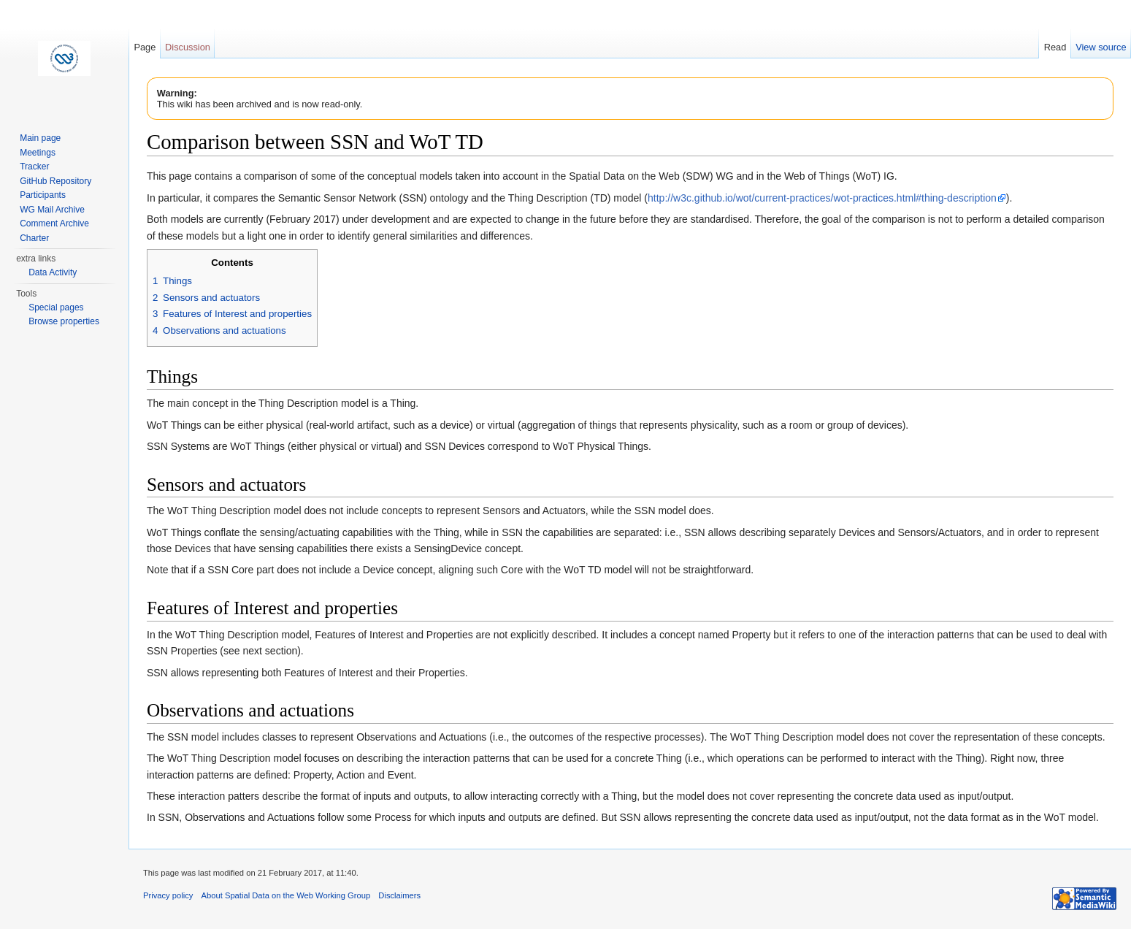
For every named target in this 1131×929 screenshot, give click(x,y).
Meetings (37, 153)
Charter (34, 238)
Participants (43, 195)
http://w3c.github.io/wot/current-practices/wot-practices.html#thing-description (822, 198)
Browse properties (63, 321)
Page (145, 47)
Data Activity (52, 272)
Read (1055, 47)
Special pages (55, 307)
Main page (40, 138)
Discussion (187, 47)
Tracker (34, 166)
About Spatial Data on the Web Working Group (286, 895)
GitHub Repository (55, 181)
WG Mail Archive (52, 209)
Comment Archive (54, 223)
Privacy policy (168, 895)
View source (1101, 47)
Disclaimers (399, 895)
